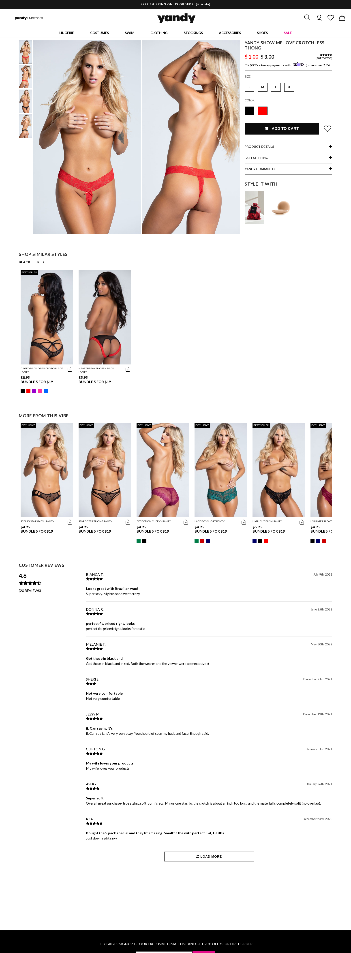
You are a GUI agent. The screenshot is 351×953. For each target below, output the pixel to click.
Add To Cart (282, 128)
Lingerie (66, 33)
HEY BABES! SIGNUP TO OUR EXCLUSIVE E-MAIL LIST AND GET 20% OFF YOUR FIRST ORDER (175, 944)
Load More (209, 856)
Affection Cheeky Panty (154, 521)
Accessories (230, 33)
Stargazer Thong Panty (95, 521)
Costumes (99, 33)
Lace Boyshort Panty (210, 521)
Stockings (193, 33)
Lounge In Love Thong (326, 521)
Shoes (262, 33)
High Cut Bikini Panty (267, 521)
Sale (288, 33)
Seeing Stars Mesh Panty (37, 521)
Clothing (159, 33)
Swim (129, 33)
